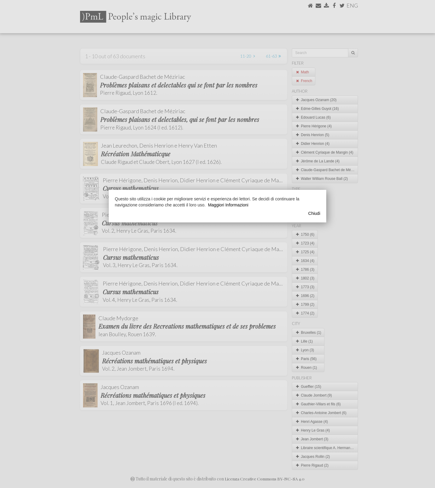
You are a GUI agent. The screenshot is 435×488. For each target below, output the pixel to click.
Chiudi (314, 213)
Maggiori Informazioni (228, 205)
